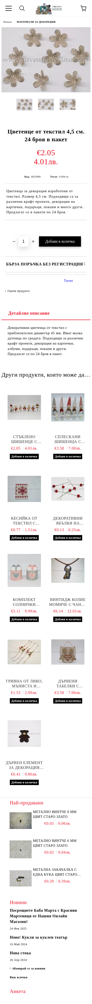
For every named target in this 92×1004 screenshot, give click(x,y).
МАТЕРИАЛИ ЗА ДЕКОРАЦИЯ (36, 22)
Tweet (68, 281)
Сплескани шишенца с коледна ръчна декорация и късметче (68, 439)
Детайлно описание (29, 313)
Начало (7, 22)
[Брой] (23, 241)
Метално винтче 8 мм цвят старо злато (55, 814)
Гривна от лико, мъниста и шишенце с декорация (24, 684)
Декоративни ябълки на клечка (68, 521)
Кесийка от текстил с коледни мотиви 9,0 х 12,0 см (24, 521)
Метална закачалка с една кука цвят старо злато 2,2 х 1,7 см (55, 872)
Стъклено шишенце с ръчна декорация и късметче (24, 439)
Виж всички (18, 977)
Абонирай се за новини (28, 968)
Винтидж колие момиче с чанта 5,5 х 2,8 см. (67, 602)
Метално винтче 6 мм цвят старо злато (55, 843)
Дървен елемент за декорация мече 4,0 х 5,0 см (24, 765)
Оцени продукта (18, 291)
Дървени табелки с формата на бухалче (67, 684)
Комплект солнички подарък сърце (24, 602)
